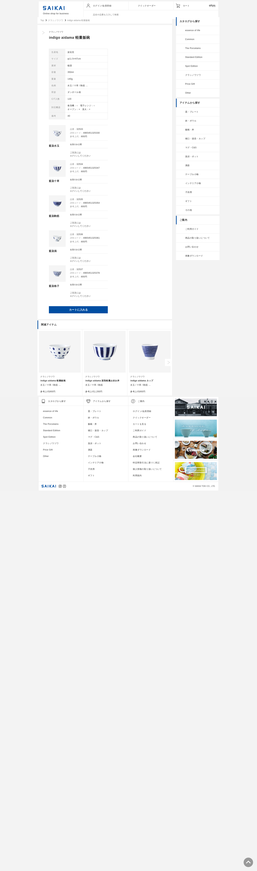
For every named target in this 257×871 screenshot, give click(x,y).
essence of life (191, 33)
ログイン (132, 159)
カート (186, 5)
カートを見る (139, 803)
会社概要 (137, 835)
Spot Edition (190, 69)
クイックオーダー (147, 5)
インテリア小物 (192, 186)
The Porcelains (192, 51)
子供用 (187, 195)
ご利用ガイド (190, 232)
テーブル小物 (190, 177)
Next (169, 741)
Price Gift (189, 87)
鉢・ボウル (189, 124)
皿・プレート (190, 115)
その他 (187, 213)
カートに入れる (138, 313)
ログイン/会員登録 (102, 5)
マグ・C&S (189, 151)
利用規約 (137, 855)
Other (187, 96)
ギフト (187, 204)
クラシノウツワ (116, 35)
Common (188, 42)
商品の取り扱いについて (196, 241)
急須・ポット (190, 159)
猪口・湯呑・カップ (194, 142)
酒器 (186, 168)
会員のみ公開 (134, 147)
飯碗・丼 (188, 133)
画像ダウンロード (193, 259)
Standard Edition (192, 60)
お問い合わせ (190, 250)
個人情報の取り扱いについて (147, 848)
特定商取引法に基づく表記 (146, 842)
